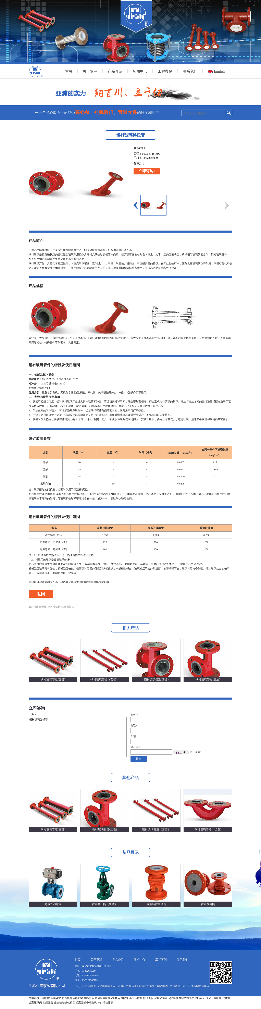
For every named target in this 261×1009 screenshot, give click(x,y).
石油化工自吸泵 (212, 998)
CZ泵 (114, 998)
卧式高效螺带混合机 (85, 1002)
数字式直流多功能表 (190, 998)
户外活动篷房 (105, 1002)
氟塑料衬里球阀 (156, 904)
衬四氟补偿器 (70, 998)
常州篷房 (47, 1002)
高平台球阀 (135, 998)
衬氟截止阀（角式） (104, 904)
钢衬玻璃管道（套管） (104, 679)
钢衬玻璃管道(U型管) (208, 829)
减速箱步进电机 (63, 1002)
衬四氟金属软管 (69, 581)
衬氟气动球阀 (101, 581)
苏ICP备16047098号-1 (144, 985)
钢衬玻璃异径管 (78, 737)
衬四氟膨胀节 (86, 998)
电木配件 (123, 998)
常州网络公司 (178, 985)
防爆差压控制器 (169, 998)
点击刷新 (195, 751)
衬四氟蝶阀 (86, 581)
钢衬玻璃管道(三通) (208, 679)
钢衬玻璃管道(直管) (53, 679)
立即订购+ (147, 171)
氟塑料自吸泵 (103, 998)
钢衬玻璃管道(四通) (156, 679)
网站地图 (162, 985)
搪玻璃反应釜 (151, 998)
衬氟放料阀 (208, 904)
